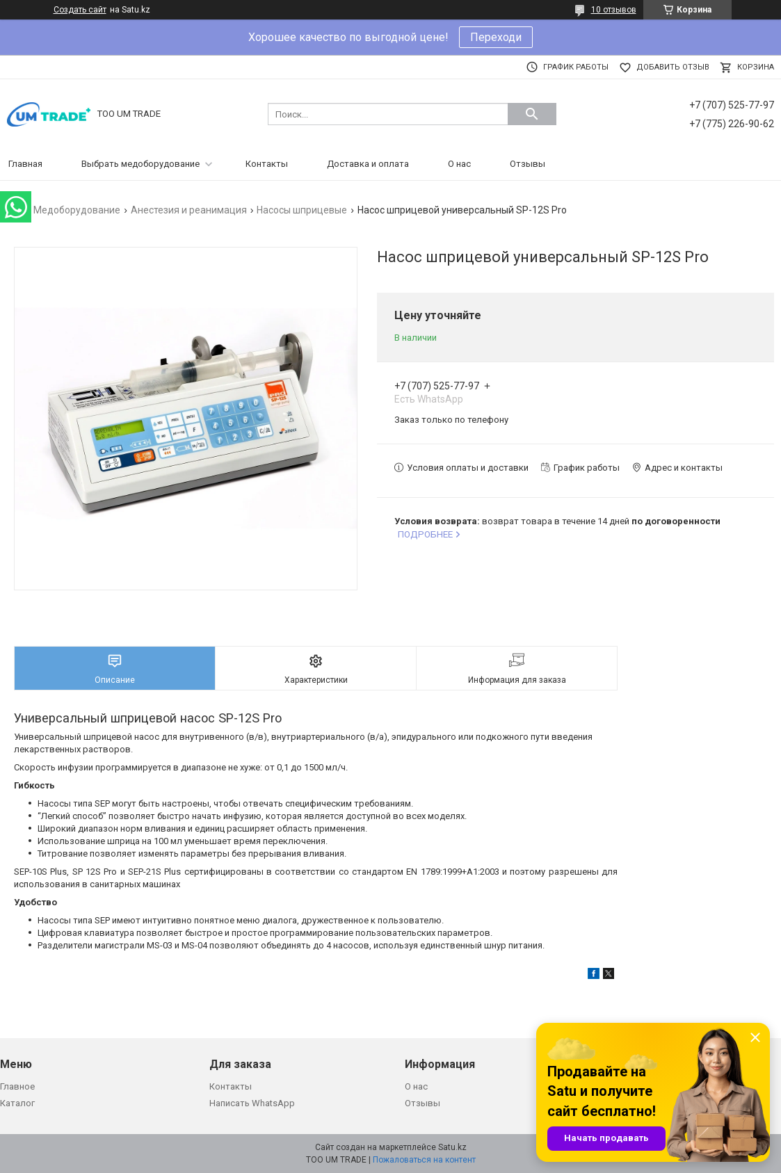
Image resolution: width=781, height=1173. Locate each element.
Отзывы (527, 164)
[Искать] (532, 114)
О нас (459, 164)
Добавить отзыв (672, 67)
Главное (17, 1086)
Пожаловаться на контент (424, 1160)
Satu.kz (452, 1147)
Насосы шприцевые (302, 210)
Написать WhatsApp (252, 1103)
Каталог (17, 1103)
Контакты (266, 164)
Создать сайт (80, 10)
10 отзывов (613, 10)
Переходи (496, 37)
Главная (25, 164)
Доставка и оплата (368, 164)
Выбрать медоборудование (140, 164)
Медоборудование (76, 210)
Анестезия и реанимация (189, 210)
